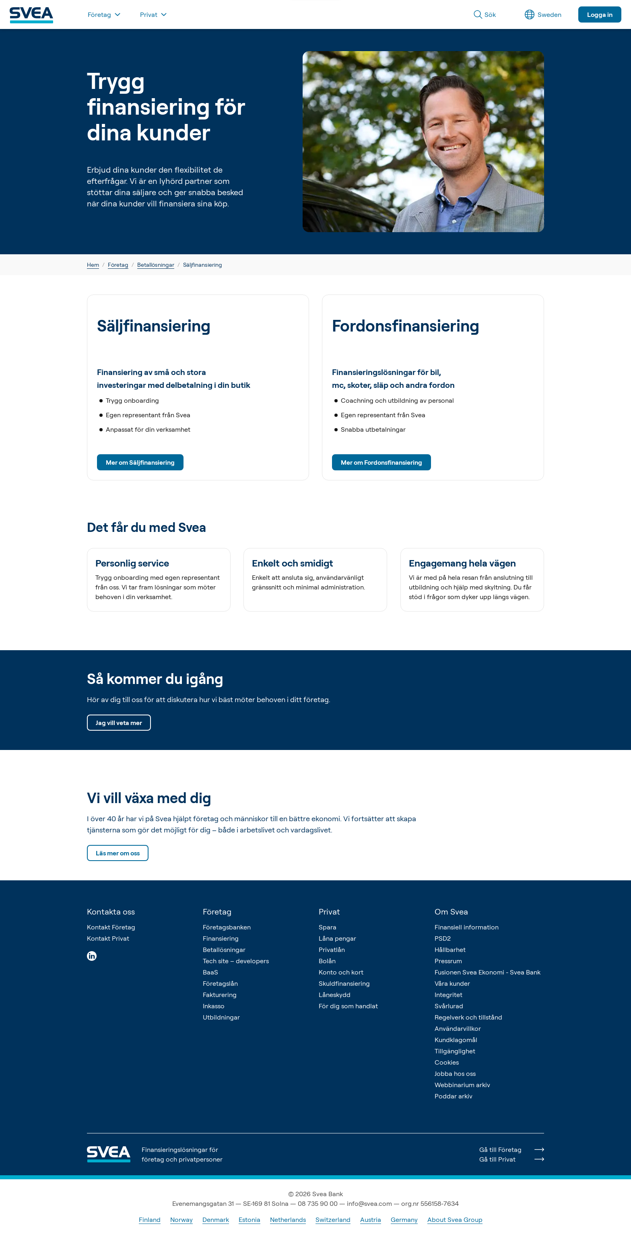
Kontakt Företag (111, 927)
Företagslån (220, 983)
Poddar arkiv (453, 1096)
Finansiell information (467, 927)
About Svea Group (455, 1219)
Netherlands (288, 1219)
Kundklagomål (456, 1040)
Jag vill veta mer (119, 723)
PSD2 (443, 938)
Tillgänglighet (455, 1051)
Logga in (599, 14)
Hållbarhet (450, 950)
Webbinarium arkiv (462, 1085)
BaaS (210, 972)
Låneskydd (335, 995)
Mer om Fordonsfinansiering (381, 462)
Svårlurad (449, 1006)
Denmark (215, 1219)
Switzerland (333, 1219)
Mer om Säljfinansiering (140, 462)
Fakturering (220, 995)
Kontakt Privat (108, 938)
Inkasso (214, 1006)
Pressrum (448, 961)
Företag (118, 264)
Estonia (249, 1219)
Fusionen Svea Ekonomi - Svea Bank (487, 972)
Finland (150, 1219)
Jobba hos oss (455, 1073)
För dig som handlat (348, 1006)
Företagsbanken (227, 927)
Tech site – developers (236, 961)
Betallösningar (155, 264)
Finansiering (221, 938)
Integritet (448, 995)
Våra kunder (452, 983)
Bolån (327, 961)
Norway (181, 1219)
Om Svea (451, 911)
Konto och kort (341, 972)
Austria (370, 1219)
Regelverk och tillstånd (468, 1017)
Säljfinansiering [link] (202, 264)
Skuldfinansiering (344, 983)
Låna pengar (337, 938)
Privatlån (332, 950)
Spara (327, 927)
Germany (404, 1219)
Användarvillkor (458, 1028)
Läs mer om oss (118, 853)
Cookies (447, 1062)
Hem (93, 264)
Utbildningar (221, 1017)
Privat (329, 911)
